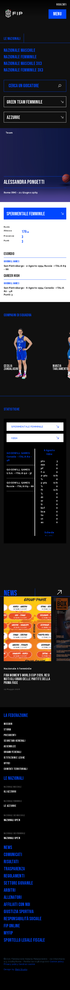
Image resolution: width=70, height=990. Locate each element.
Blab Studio (21, 969)
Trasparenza (14, 869)
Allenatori (13, 897)
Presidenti (10, 735)
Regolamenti (14, 876)
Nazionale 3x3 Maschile (14, 815)
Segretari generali (14, 741)
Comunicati (13, 855)
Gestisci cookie (27, 964)
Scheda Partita (49, 534)
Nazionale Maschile (19, 50)
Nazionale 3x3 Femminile (14, 833)
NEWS (10, 593)
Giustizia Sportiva (19, 912)
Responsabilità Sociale (22, 919)
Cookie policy (57, 961)
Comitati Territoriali (15, 769)
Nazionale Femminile (20, 57)
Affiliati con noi (17, 904)
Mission (8, 724)
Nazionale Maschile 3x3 (23, 63)
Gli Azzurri (10, 791)
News (8, 847)
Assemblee (10, 746)
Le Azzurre (10, 806)
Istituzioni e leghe (14, 757)
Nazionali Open (12, 820)
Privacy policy (11, 964)
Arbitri (9, 890)
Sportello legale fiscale (24, 940)
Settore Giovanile (18, 883)
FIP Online (12, 926)
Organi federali (12, 752)
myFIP (8, 933)
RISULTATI (61, 4)
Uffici (7, 763)
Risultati (11, 862)
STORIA (7, 729)
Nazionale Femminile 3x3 (23, 70)
